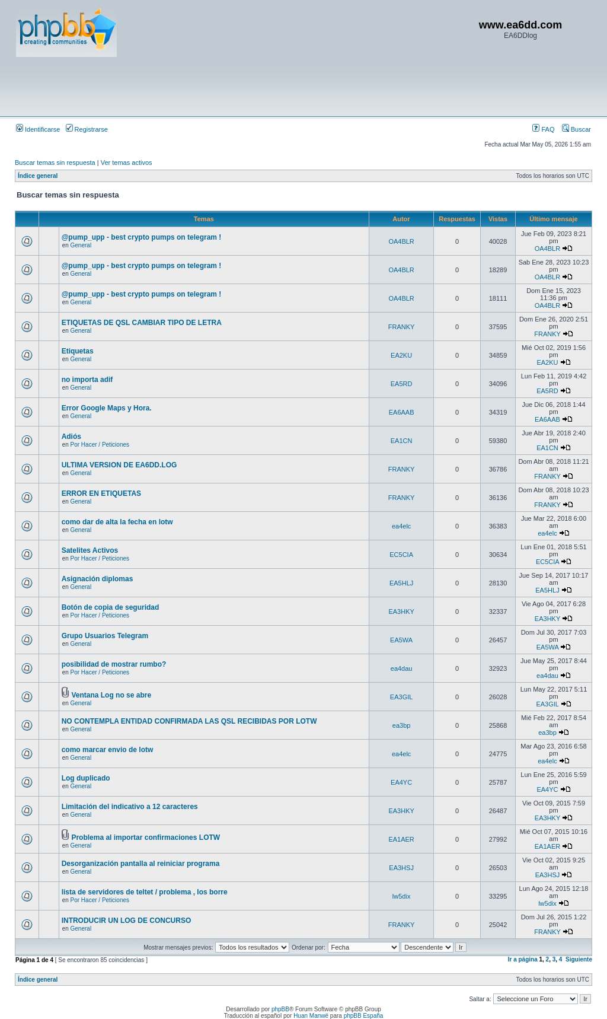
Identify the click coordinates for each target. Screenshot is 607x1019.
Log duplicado (86, 778)
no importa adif (87, 379)
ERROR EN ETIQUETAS (101, 493)
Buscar (576, 129)
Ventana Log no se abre (111, 695)
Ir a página (523, 959)
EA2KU (401, 355)
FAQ (543, 129)
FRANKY (401, 326)
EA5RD (402, 383)
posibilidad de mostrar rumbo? (114, 664)
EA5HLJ (401, 583)
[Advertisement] (232, 86)
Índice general (37, 176)
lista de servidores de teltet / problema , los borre (145, 892)
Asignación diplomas (97, 579)
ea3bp (401, 725)
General (81, 245)
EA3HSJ (401, 867)
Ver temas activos (126, 162)
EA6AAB (401, 412)
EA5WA (401, 640)
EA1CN (402, 440)
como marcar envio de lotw (108, 750)
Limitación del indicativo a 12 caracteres (130, 807)
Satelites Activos (90, 550)
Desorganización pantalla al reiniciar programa (141, 863)
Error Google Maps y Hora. (107, 408)
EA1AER (401, 839)
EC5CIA (401, 554)
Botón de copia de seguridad (110, 607)
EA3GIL (401, 696)
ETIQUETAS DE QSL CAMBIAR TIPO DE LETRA (142, 323)
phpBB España (364, 1015)
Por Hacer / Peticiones (100, 444)
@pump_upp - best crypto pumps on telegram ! (142, 237)
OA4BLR (401, 241)
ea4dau (402, 668)
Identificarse (38, 129)
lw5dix (401, 896)
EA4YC (401, 782)
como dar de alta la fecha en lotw (117, 522)
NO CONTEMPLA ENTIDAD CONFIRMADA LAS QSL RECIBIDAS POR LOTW (189, 721)
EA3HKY (401, 611)
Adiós (71, 436)
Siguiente (579, 959)
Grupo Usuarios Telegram (105, 636)
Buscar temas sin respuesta (55, 162)
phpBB (280, 1009)
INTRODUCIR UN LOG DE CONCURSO (126, 920)
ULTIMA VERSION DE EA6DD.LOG (119, 465)
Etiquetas (78, 351)
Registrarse (87, 129)
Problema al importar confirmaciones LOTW (145, 837)
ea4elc (401, 526)
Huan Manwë (310, 1015)
